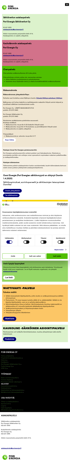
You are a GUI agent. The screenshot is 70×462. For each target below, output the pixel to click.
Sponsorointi (5, 404)
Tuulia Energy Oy (7, 366)
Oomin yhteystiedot (12, 191)
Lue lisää (9, 277)
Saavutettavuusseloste (8, 386)
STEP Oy (4, 368)
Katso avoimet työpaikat (9, 378)
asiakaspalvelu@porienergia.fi (13, 30)
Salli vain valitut (35, 256)
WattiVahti (9, 318)
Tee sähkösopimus (11, 195)
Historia (3, 360)
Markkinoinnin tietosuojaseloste (12, 392)
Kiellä (13, 256)
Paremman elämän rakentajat (11, 382)
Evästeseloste (5, 388)
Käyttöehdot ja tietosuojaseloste (12, 390)
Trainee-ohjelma (6, 380)
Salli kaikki (57, 256)
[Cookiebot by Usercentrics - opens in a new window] (58, 204)
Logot (3, 406)
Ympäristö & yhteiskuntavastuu (11, 358)
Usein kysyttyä (6, 408)
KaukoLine (9, 339)
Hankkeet (4, 362)
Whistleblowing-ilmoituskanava (11, 410)
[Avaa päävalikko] (67, 4)
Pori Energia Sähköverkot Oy (10, 364)
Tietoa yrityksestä (7, 356)
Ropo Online (9, 140)
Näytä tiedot (58, 250)
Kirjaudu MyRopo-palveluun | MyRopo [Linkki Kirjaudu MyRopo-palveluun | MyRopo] (49, 98)
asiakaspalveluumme (10, 271)
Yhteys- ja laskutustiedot (9, 402)
